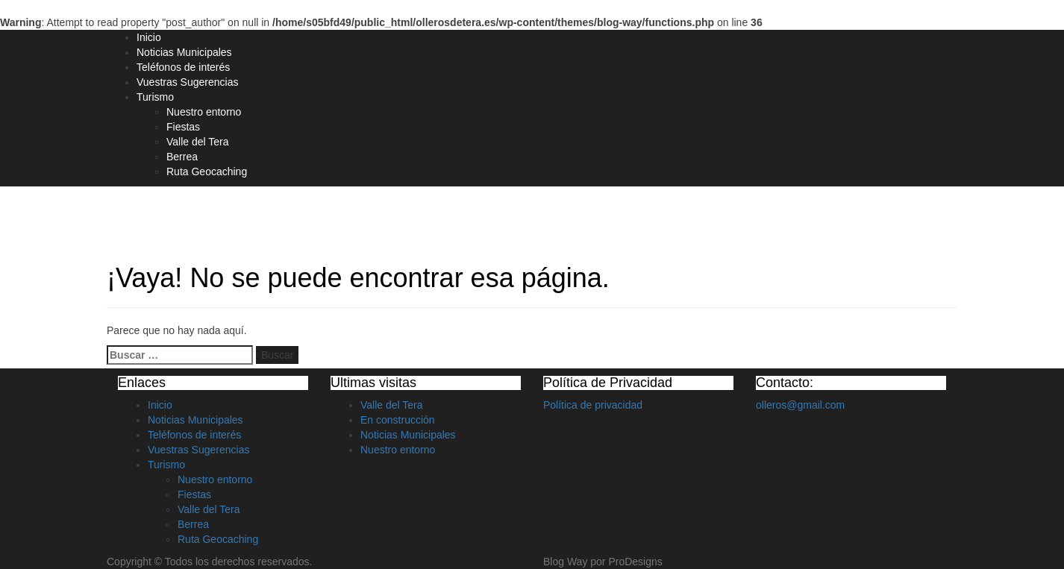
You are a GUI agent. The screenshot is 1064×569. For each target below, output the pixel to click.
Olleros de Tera (171, 213)
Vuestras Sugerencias (187, 82)
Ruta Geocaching (206, 171)
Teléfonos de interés (183, 67)
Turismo (155, 97)
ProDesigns (635, 562)
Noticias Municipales (184, 52)
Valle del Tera (197, 142)
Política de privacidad (592, 405)
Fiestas (183, 127)
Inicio (149, 37)
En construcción (397, 420)
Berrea (182, 157)
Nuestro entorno (203, 112)
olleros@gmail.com (800, 405)
